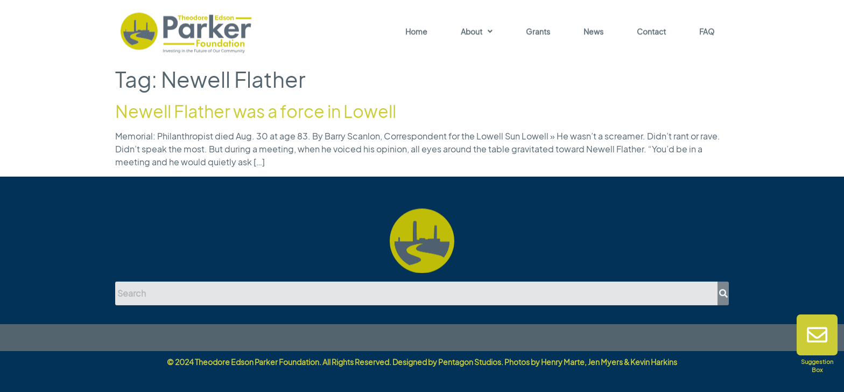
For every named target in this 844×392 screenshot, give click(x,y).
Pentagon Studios (469, 362)
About (477, 32)
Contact (651, 32)
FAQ (706, 32)
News (593, 32)
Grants (538, 32)
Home (416, 32)
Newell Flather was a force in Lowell (255, 111)
